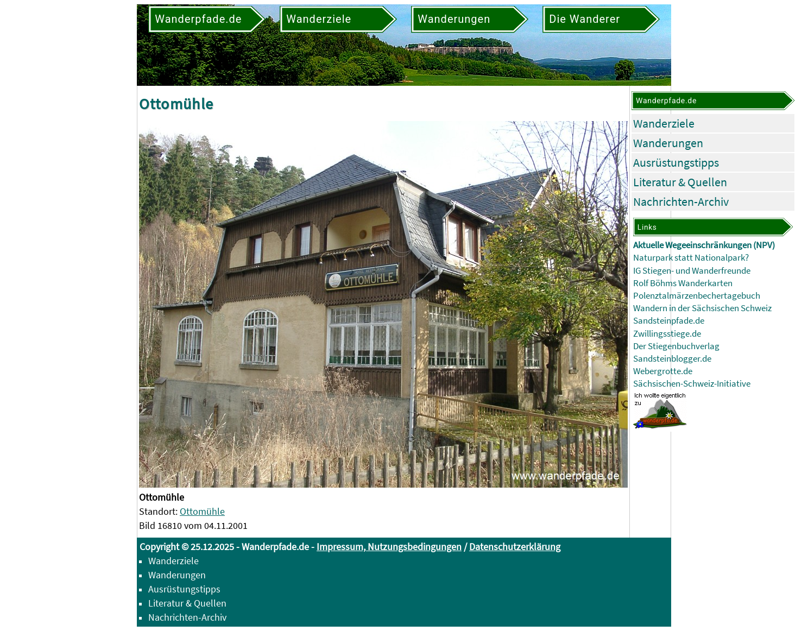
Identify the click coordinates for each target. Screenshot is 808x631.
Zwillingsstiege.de (667, 333)
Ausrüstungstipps (676, 162)
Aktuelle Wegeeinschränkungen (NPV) (704, 245)
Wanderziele (664, 123)
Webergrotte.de (662, 371)
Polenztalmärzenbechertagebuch (696, 295)
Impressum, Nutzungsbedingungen (389, 546)
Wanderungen (668, 142)
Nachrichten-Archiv (681, 201)
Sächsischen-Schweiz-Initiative (691, 383)
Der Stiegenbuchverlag (676, 346)
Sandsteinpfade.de (668, 320)
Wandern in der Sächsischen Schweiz (702, 308)
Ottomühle (202, 511)
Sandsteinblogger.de (672, 358)
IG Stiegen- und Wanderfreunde (691, 270)
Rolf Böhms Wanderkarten (683, 283)
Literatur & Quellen (680, 182)
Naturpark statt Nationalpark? (691, 257)
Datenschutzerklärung (514, 546)
